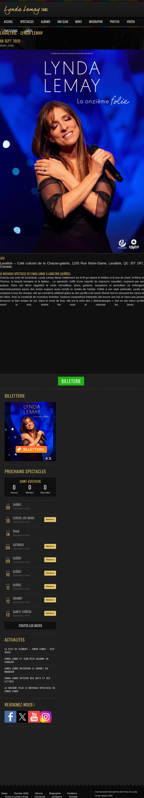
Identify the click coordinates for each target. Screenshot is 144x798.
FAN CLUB (62, 21)
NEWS (78, 21)
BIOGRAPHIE (96, 21)
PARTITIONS (10, 31)
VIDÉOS (131, 21)
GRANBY (17, 598)
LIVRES (28, 31)
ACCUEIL (8, 21)
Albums (39, 793)
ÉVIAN (16, 531)
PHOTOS (114, 21)
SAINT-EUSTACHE (30, 481)
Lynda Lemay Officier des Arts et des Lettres (27, 680)
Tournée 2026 (21, 793)
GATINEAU (18, 545)
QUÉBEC (17, 504)
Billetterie (50, 519)
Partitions (72, 793)
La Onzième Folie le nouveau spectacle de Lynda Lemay (30, 689)
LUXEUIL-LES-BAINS (23, 518)
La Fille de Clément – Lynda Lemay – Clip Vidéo (30, 650)
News (4, 793)
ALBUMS (45, 21)
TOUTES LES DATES (30, 625)
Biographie (55, 793)
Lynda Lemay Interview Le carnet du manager (26, 670)
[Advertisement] (28, 754)
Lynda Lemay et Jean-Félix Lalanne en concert (26, 660)
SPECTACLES (27, 21)
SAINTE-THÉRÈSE (22, 612)
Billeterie (71, 381)
